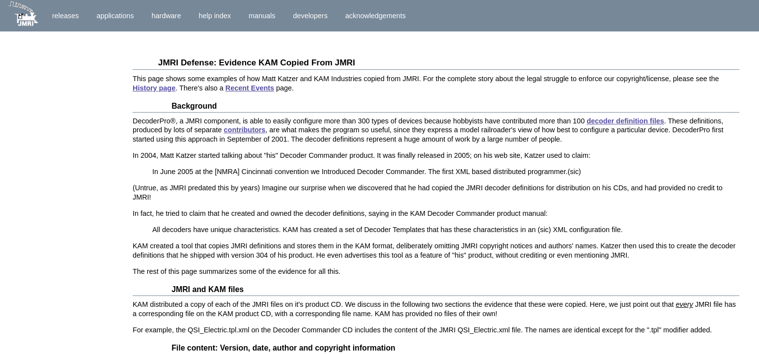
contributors (245, 130)
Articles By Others (37, 68)
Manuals (262, 16)
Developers (310, 16)
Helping (19, 110)
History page (154, 88)
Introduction (50, 42)
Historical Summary (39, 57)
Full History (49, 169)
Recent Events (249, 88)
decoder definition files (625, 121)
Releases (65, 16)
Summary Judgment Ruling (52, 152)
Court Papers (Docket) (43, 202)
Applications (115, 16)
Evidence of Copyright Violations (61, 270)
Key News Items (58, 126)
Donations (23, 100)
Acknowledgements (375, 16)
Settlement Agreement (43, 142)
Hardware (166, 16)
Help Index (214, 16)
